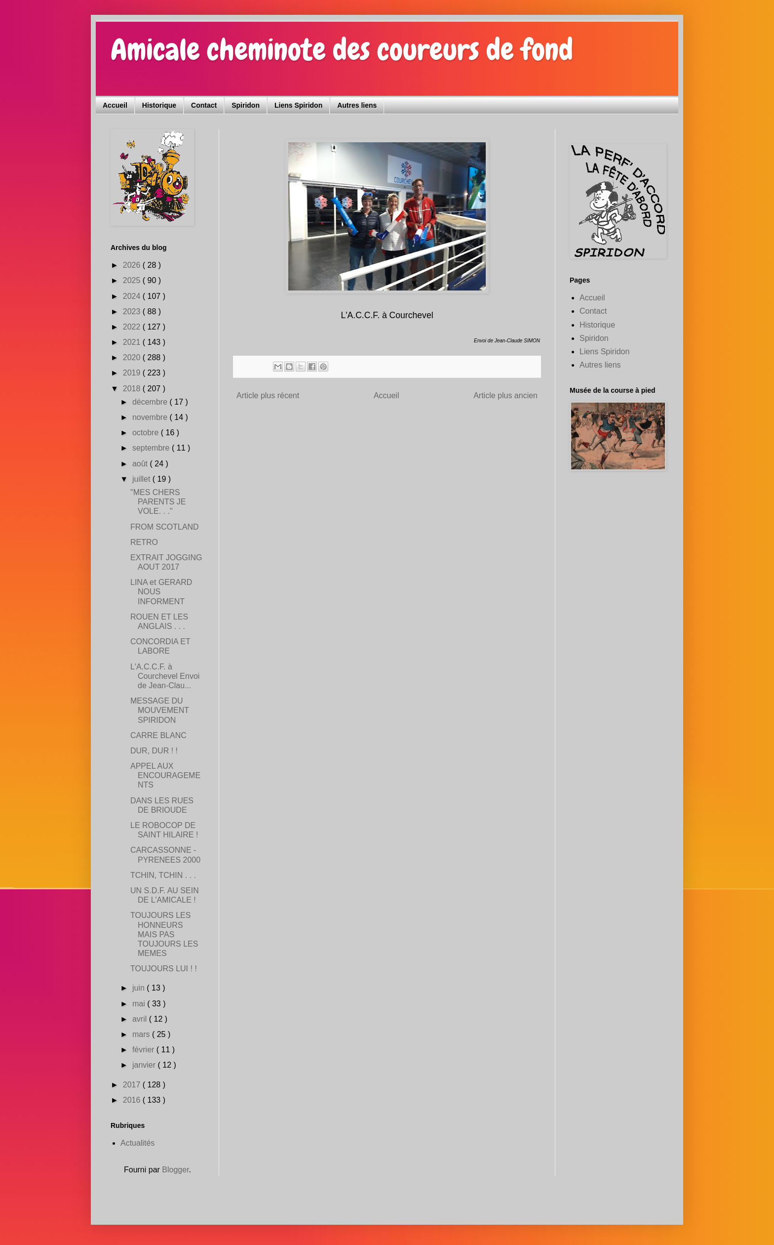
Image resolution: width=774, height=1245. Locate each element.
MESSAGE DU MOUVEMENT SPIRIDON (159, 710)
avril (140, 1019)
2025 (133, 280)
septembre (152, 448)
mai (139, 1003)
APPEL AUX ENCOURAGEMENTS (165, 775)
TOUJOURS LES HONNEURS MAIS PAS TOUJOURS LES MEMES (164, 934)
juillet (142, 479)
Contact (204, 105)
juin (139, 988)
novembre (151, 417)
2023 (133, 311)
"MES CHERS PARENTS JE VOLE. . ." (158, 501)
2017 (133, 1084)
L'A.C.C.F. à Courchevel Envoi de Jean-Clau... (164, 676)
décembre (151, 402)
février (144, 1049)
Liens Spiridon (298, 105)
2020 (133, 357)
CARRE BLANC (158, 735)
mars (142, 1034)
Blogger (175, 1169)
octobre (146, 432)
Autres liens (357, 105)
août (141, 463)
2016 (133, 1100)
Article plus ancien (505, 395)
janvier (145, 1065)
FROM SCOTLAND (164, 527)
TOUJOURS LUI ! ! (163, 968)
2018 (133, 388)
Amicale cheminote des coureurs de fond (342, 50)
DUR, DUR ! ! (154, 751)
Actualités (137, 1143)
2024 (133, 296)
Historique (159, 105)
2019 (133, 373)
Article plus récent (267, 395)
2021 (133, 342)
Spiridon (246, 105)
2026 (133, 265)
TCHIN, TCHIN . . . (163, 875)
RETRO (144, 542)
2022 (133, 327)
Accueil (115, 105)
